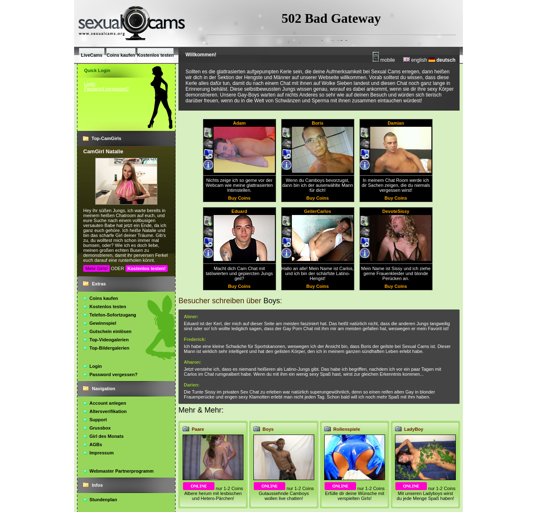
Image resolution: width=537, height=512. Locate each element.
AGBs (95, 444)
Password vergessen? (106, 88)
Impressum (101, 452)
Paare (198, 429)
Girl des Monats (106, 436)
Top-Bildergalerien (109, 347)
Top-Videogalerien (109, 339)
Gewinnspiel (102, 323)
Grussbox (100, 427)
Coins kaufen (103, 298)
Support (98, 419)
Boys (268, 429)
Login (89, 83)
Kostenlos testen (107, 306)
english (415, 60)
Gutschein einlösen (110, 331)
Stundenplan (103, 499)
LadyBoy (413, 429)
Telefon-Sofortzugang (112, 314)
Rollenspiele (346, 429)
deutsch (442, 60)
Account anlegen (107, 403)
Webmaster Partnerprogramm (121, 471)
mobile (384, 60)
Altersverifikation (108, 411)
